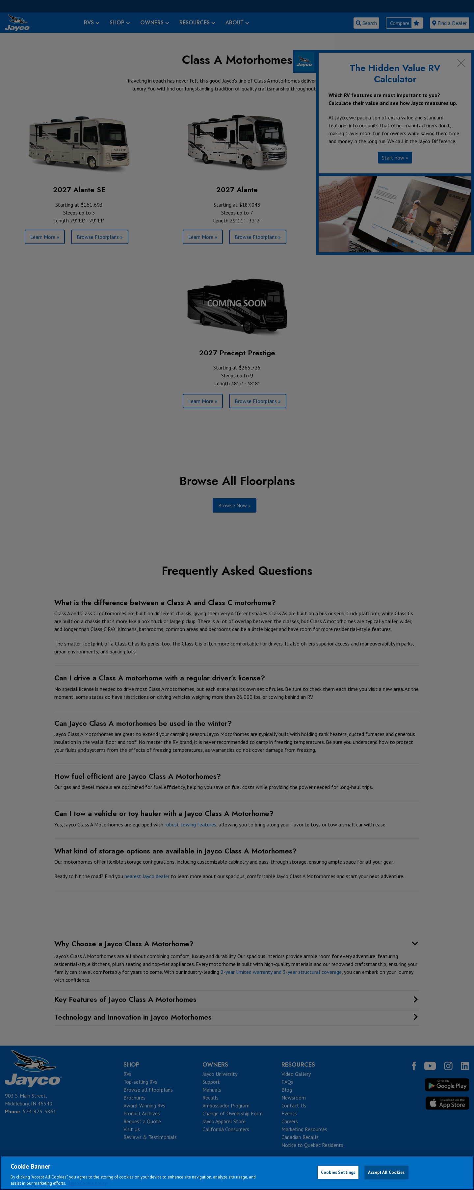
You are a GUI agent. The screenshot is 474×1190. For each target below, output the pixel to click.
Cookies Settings (338, 1172)
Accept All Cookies (386, 1172)
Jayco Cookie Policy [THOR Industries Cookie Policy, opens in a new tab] (87, 1183)
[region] (237, 1173)
